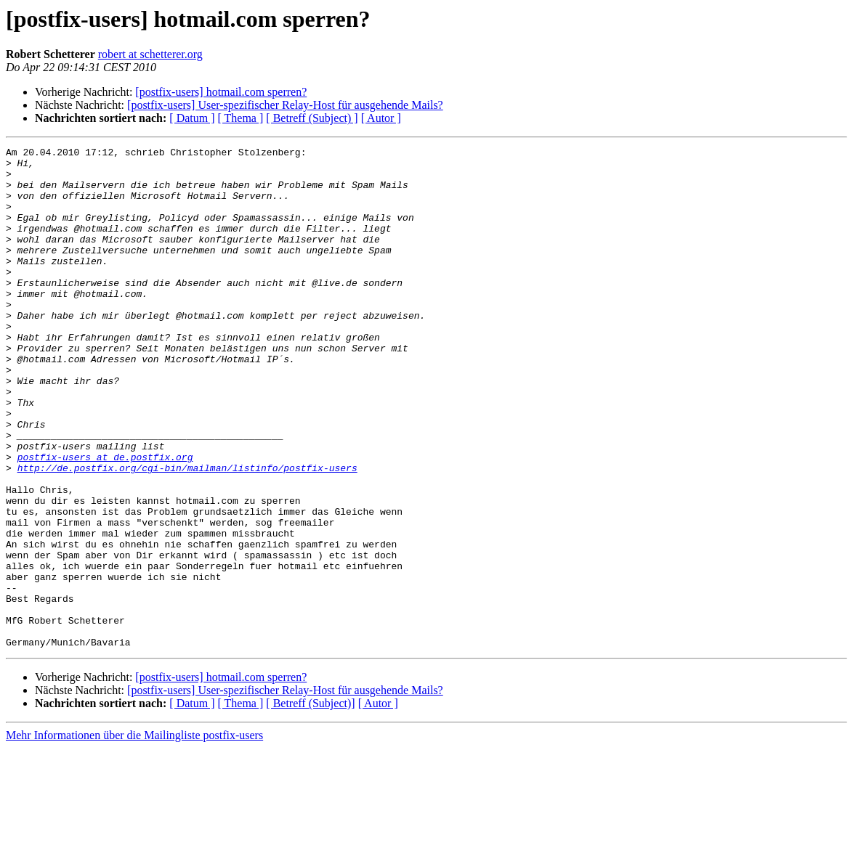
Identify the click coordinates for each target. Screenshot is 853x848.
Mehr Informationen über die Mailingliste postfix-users (134, 835)
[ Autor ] (381, 118)
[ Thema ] (241, 118)
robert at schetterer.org (150, 54)
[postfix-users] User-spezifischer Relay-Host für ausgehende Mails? (285, 105)
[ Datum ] (191, 118)
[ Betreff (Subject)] (310, 803)
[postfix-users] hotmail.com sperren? (221, 92)
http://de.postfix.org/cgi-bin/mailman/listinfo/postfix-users (187, 532)
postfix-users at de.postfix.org (105, 519)
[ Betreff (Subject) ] (311, 118)
